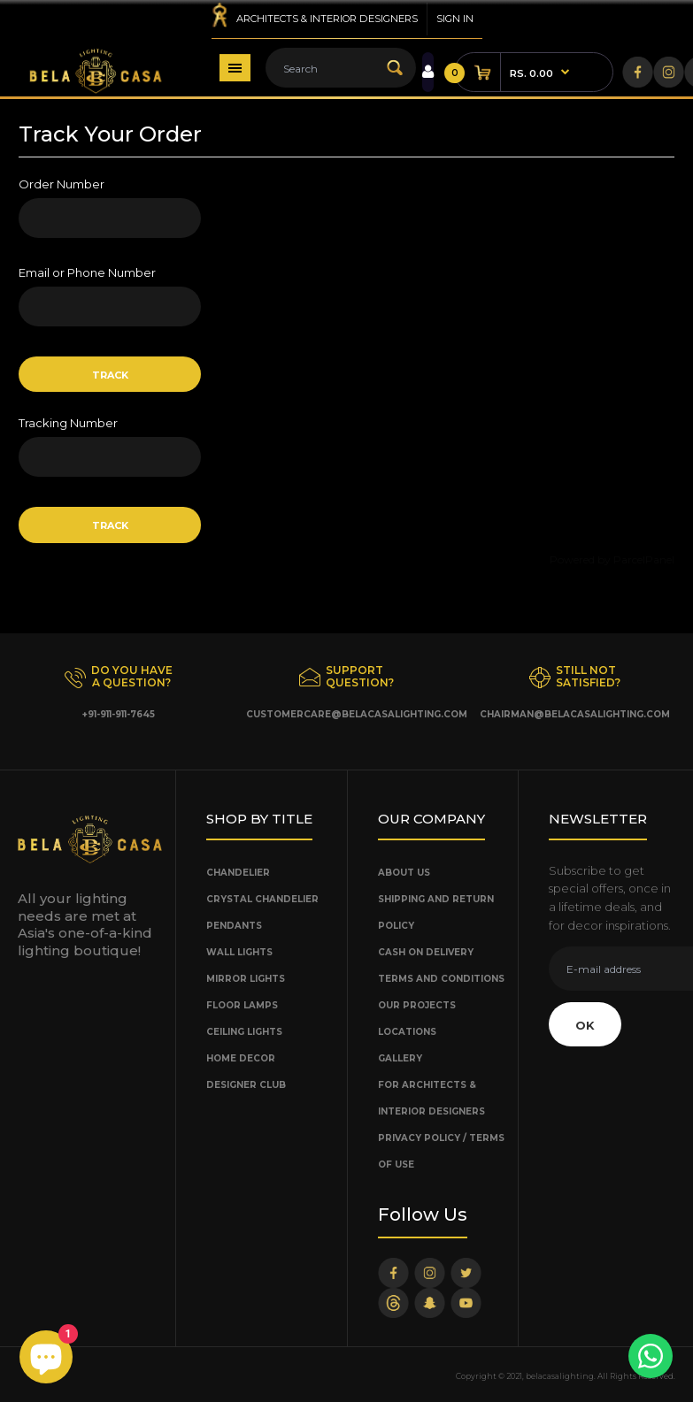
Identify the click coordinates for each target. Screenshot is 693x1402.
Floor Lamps (242, 1005)
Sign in (455, 18)
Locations (407, 1032)
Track (110, 375)
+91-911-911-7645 (118, 714)
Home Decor (240, 1058)
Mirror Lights (245, 978)
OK (585, 1025)
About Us (404, 872)
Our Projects (417, 1005)
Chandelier (238, 872)
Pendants (234, 925)
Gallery (400, 1058)
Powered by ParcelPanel (612, 559)
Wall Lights (239, 952)
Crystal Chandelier (262, 899)
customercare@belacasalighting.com (356, 714)
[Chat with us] (650, 1356)
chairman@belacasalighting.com (575, 714)
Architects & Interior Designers (327, 18)
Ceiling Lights (244, 1032)
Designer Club (246, 1085)
